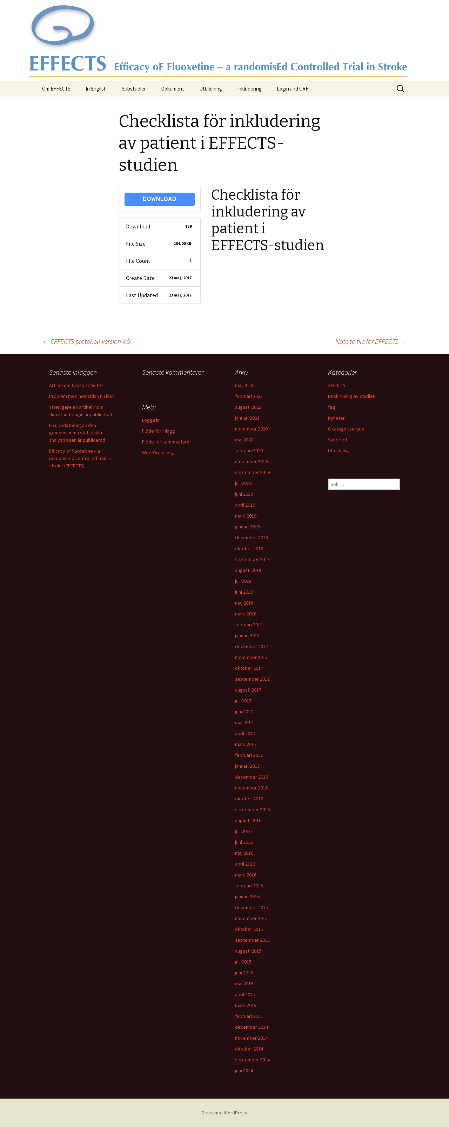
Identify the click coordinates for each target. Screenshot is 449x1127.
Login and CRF (292, 88)
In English (96, 88)
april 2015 (245, 994)
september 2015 (252, 940)
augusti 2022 (248, 407)
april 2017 (245, 733)
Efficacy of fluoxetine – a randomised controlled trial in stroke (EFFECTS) (80, 458)
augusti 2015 (248, 951)
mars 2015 (245, 1005)
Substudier (134, 88)
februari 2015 (249, 1016)
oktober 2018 (249, 548)
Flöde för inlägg (158, 431)
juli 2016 (243, 831)
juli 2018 (243, 581)
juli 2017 (243, 701)
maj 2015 (244, 983)
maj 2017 (244, 722)
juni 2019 (244, 494)
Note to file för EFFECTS (371, 341)
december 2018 (251, 537)
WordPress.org (158, 452)
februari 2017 (249, 755)
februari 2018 (249, 624)
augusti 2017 (248, 690)
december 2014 (251, 1027)
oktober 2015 (249, 929)
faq (331, 407)
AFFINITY (337, 385)
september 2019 (252, 472)
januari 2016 (247, 896)
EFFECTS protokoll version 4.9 (86, 341)
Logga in (151, 420)
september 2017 (252, 679)
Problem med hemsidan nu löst (81, 396)
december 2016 (251, 777)
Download (159, 199)
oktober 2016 (249, 798)
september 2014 (252, 1059)
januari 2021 (247, 418)
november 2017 (251, 657)
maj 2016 (244, 853)
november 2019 (251, 461)
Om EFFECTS (56, 88)
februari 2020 (249, 450)
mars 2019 (245, 516)
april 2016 (245, 864)
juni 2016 (244, 842)
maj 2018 (244, 603)
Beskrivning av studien (351, 396)
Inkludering (249, 88)
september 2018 (252, 559)
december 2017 (251, 646)
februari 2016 (249, 885)
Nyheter (336, 418)
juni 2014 (244, 1070)
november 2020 (251, 429)
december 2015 (251, 907)
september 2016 (252, 809)
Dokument (172, 88)
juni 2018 (244, 592)
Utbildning (210, 88)
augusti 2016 (248, 820)
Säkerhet (337, 439)
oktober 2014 (249, 1049)
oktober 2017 (249, 668)
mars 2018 (245, 614)
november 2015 (251, 918)
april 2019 (245, 505)
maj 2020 (244, 439)
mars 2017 (245, 744)
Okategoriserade (346, 429)
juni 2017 (244, 711)
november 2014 (251, 1038)
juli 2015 (243, 962)
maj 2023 (244, 385)
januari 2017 (247, 766)
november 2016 (251, 788)
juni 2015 (244, 972)
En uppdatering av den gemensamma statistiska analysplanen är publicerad (77, 432)
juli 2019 (243, 483)
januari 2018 (247, 635)
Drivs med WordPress (224, 1112)
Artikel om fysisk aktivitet (76, 385)
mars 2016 (245, 875)
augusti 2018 (248, 570)
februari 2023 (249, 396)
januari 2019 (247, 527)
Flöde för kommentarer (166, 442)
